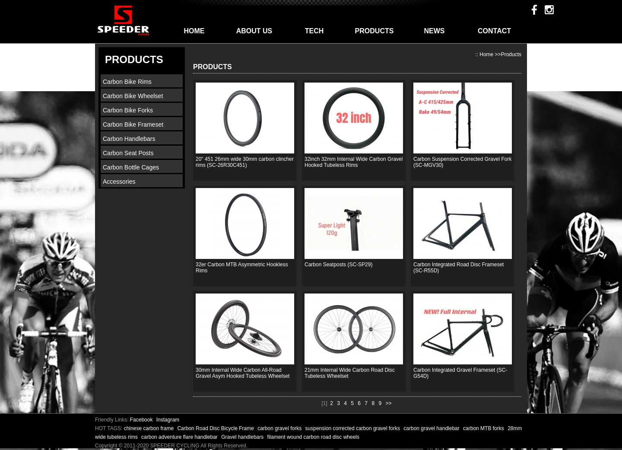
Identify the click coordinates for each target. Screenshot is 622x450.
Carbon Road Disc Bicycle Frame (216, 428)
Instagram (167, 420)
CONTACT (494, 31)
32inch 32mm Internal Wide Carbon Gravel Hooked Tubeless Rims (354, 162)
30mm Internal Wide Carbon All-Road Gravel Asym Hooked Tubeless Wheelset (242, 373)
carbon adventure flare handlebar (180, 437)
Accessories (119, 181)
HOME (194, 31)
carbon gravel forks (280, 428)
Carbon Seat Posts (128, 153)
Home (486, 54)
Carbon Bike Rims (127, 81)
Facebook (141, 420)
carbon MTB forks (484, 428)
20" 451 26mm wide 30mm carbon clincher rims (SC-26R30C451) (245, 162)
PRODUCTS (374, 31)
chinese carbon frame (149, 428)
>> (388, 403)
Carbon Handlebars (129, 138)
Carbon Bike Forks (128, 110)
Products (511, 54)
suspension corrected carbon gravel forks (353, 428)
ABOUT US (254, 31)
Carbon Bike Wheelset (133, 96)
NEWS (434, 31)
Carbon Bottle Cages (131, 167)
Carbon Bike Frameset (133, 124)
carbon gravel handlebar (432, 428)
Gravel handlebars (243, 437)
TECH (314, 31)
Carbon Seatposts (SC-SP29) (338, 265)
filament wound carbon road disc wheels (313, 437)
